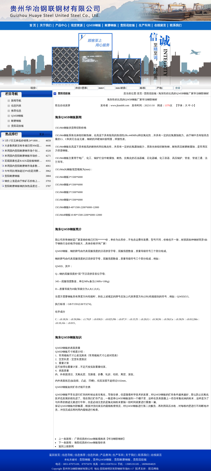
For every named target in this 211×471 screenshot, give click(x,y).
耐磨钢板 (16, 120)
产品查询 (105, 454)
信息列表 (16, 105)
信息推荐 (80, 454)
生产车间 (118, 454)
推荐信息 (16, 110)
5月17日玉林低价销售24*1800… (22, 140)
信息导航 (67, 454)
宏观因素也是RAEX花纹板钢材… (23, 160)
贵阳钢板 (84, 459)
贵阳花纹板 (17, 125)
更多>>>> (44, 134)
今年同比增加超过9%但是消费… (23, 170)
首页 (139, 93)
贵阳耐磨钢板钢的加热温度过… (22, 186)
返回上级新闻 (66, 446)
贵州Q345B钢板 (102, 459)
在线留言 (156, 454)
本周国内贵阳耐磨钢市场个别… (22, 150)
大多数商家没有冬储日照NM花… (23, 145)
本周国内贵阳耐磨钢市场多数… (22, 165)
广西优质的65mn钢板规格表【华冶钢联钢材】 (99, 438)
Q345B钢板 (17, 115)
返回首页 (54, 454)
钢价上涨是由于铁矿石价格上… (22, 181)
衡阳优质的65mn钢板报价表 (89, 442)
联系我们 (143, 454)
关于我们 (130, 454)
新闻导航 (16, 100)
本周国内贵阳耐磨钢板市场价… (22, 155)
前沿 (151, 468)
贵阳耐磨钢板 (12, 175)
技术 (138, 468)
